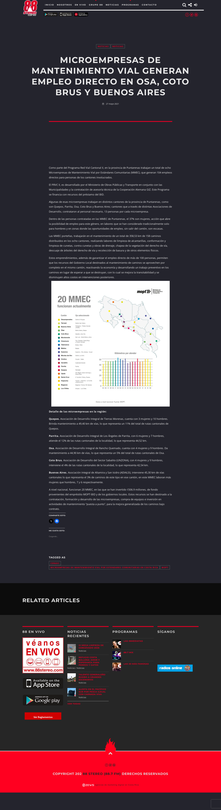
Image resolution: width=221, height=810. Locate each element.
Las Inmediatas (133, 641)
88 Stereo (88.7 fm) (102, 774)
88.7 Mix (128, 652)
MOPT (165, 567)
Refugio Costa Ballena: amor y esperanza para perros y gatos (89, 661)
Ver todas (73, 703)
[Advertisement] (110, 26)
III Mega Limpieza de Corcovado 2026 (91, 646)
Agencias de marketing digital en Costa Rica (117, 785)
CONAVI (54, 563)
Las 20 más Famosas (136, 664)
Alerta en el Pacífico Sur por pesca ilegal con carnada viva (92, 692)
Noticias (103, 46)
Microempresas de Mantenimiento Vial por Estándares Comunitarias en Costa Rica (104, 567)
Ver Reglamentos (43, 717)
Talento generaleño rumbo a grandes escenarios (92, 677)
